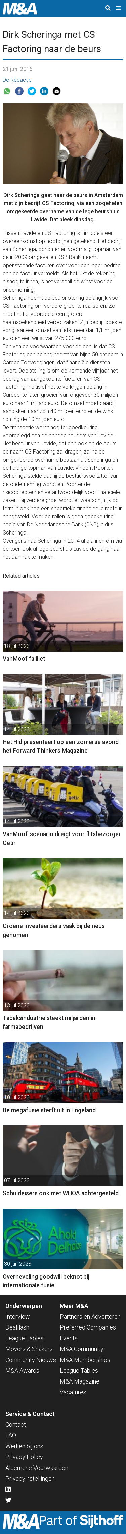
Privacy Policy (24, 1456)
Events (69, 1338)
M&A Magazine (79, 1381)
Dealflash (17, 1327)
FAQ (10, 1435)
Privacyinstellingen (30, 1478)
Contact (15, 1424)
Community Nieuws (30, 1359)
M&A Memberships (85, 1359)
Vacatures (73, 1392)
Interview (17, 1316)
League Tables (24, 1338)
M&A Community (81, 1348)
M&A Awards (22, 1370)
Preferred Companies (88, 1327)
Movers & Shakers (29, 1348)
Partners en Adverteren (90, 1316)
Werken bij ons (24, 1446)
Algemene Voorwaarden (36, 1467)
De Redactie (17, 80)
